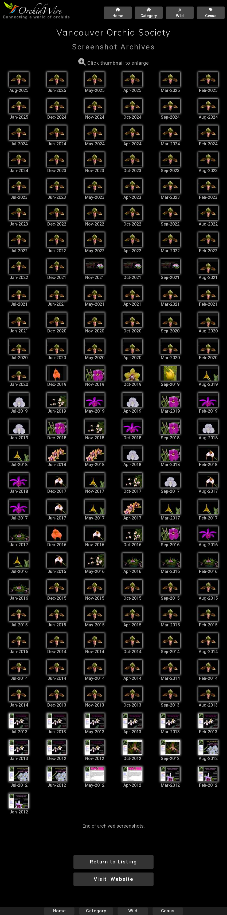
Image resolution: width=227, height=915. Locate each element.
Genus (167, 910)
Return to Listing (113, 862)
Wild (132, 910)
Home (59, 910)
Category (96, 910)
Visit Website (114, 879)
